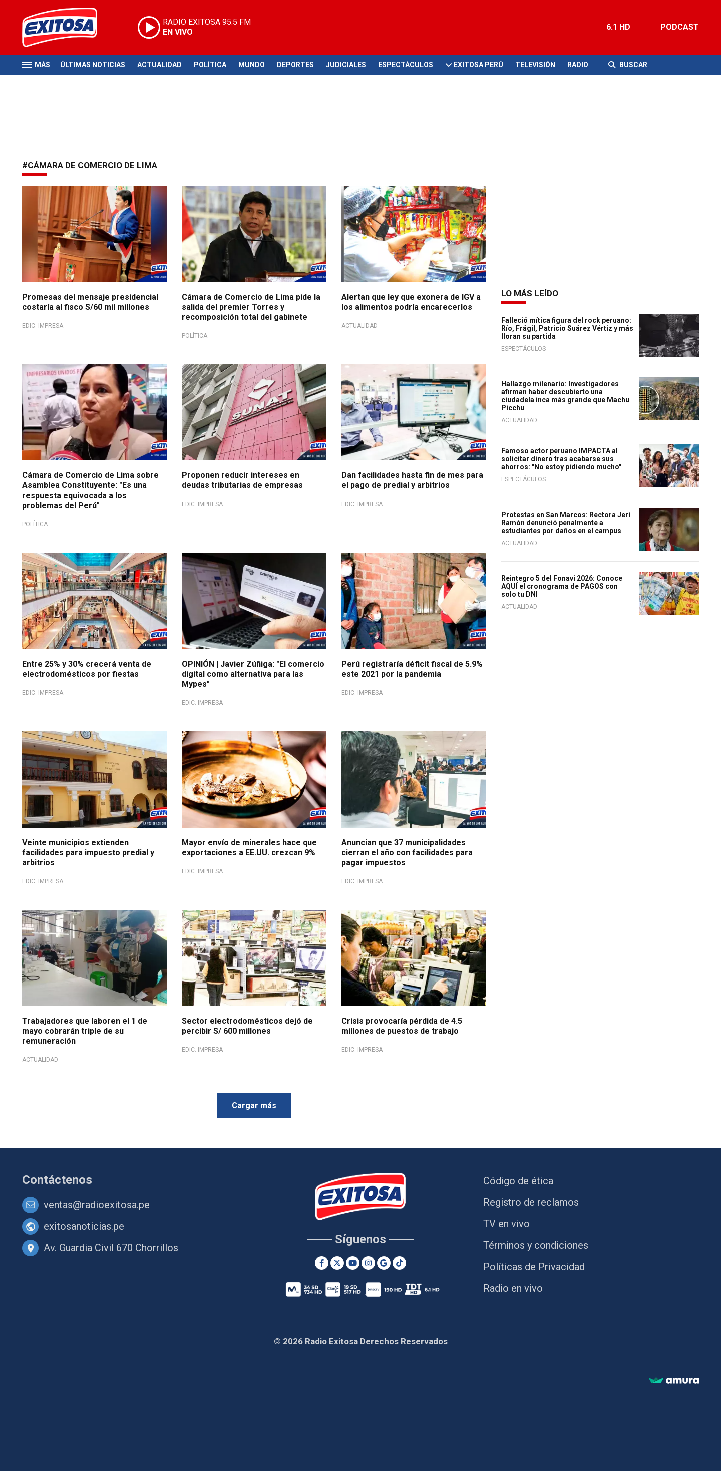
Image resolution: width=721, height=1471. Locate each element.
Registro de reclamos (531, 1202)
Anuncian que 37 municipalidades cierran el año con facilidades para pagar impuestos (407, 852)
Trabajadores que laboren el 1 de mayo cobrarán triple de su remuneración (84, 1031)
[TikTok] (399, 1263)
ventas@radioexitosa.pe (97, 1205)
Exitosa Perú (478, 65)
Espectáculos (405, 65)
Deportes (295, 65)
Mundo (251, 65)
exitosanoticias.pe (84, 1226)
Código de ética (518, 1181)
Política (210, 65)
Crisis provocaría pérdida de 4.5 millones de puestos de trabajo (401, 1026)
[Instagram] (368, 1263)
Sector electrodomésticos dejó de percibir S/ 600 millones (247, 1026)
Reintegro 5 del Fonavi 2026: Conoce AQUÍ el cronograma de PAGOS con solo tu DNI (561, 586)
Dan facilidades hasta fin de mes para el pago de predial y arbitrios (412, 480)
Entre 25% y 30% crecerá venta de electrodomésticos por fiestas (86, 669)
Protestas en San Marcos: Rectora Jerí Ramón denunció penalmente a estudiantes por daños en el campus (565, 523)
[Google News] (384, 1263)
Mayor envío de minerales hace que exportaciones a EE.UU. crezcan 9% (249, 847)
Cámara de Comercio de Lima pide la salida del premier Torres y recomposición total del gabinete (251, 307)
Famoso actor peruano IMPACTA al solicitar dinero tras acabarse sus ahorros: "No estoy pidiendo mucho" (561, 459)
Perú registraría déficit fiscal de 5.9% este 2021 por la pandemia (412, 669)
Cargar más (254, 1105)
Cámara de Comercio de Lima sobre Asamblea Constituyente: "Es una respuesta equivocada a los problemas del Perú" (90, 490)
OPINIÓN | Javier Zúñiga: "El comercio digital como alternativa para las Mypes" (253, 674)
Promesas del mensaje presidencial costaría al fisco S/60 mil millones (90, 302)
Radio (577, 65)
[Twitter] (337, 1263)
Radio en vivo (513, 1288)
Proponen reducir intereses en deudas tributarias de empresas (242, 480)
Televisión (535, 65)
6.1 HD (618, 27)
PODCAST (679, 27)
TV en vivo (506, 1224)
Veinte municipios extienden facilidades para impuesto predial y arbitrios (88, 852)
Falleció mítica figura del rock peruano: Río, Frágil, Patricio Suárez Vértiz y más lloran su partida (567, 328)
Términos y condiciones (535, 1245)
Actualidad (159, 65)
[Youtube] (352, 1263)
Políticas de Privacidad (534, 1267)
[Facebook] (321, 1263)
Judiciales (346, 65)
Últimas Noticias (92, 65)
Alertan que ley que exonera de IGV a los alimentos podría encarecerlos (411, 302)
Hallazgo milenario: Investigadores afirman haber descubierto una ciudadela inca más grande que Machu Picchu (565, 396)
